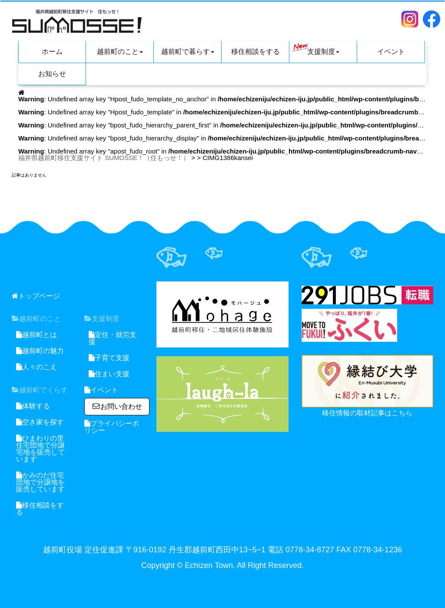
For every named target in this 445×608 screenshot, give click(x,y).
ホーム (52, 51)
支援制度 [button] (315, 49)
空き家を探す (40, 422)
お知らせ (52, 73)
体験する (33, 406)
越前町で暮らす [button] (187, 51)
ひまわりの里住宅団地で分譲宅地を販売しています (40, 448)
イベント (391, 51)
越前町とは (36, 334)
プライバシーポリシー (111, 427)
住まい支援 (109, 373)
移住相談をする (255, 51)
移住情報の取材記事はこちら (367, 413)
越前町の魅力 (40, 350)
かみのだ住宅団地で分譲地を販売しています (40, 482)
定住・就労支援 (112, 338)
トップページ (36, 296)
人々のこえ (36, 367)
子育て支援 (109, 357)
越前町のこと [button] (120, 51)
